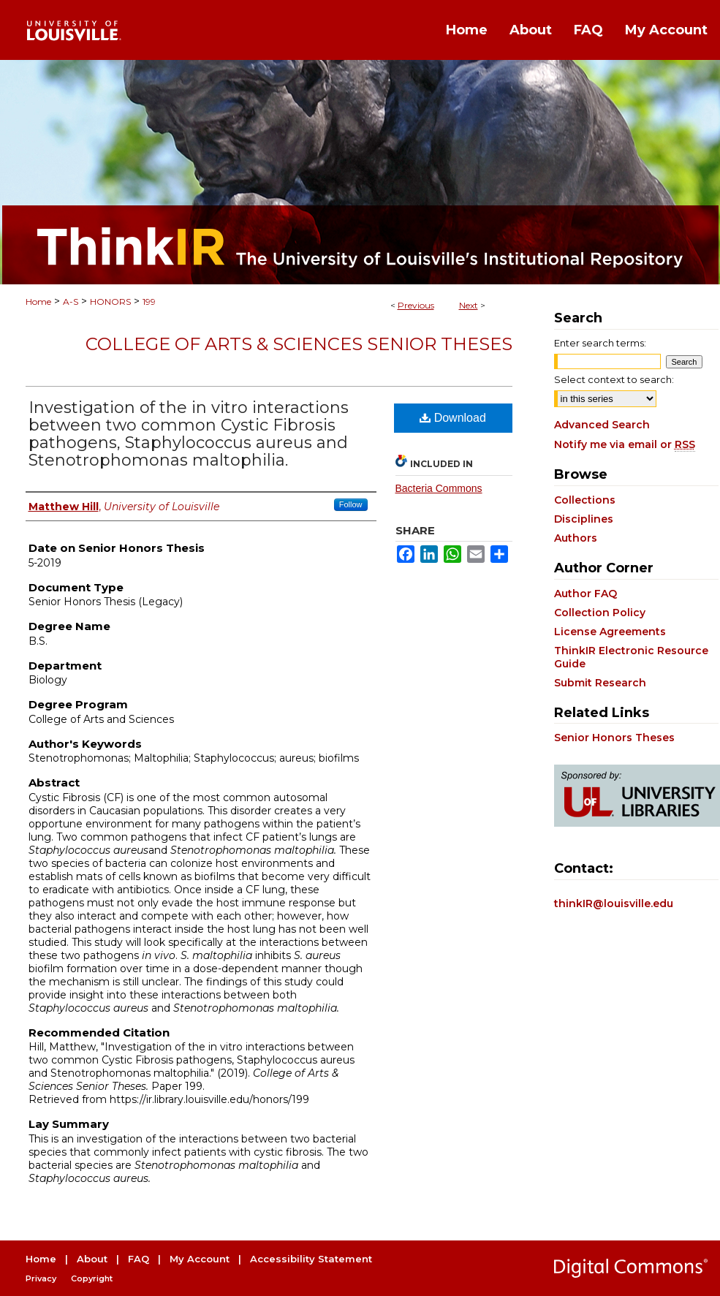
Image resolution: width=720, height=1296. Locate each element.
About (92, 1259)
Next (468, 305)
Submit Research (600, 682)
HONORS (110, 301)
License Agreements (610, 631)
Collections (584, 500)
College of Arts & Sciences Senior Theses (299, 344)
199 (149, 301)
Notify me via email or (624, 444)
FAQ (138, 1259)
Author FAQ (585, 593)
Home (38, 301)
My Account (200, 1259)
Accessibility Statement (311, 1259)
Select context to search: (614, 379)
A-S (70, 301)
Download (453, 418)
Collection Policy (599, 612)
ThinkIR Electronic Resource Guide (631, 657)
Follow (351, 504)
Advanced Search (602, 424)
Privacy (41, 1278)
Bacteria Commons (438, 488)
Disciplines (583, 519)
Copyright (92, 1278)
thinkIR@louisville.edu (613, 903)
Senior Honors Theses (614, 737)
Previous (416, 305)
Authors (575, 538)
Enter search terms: (600, 343)
